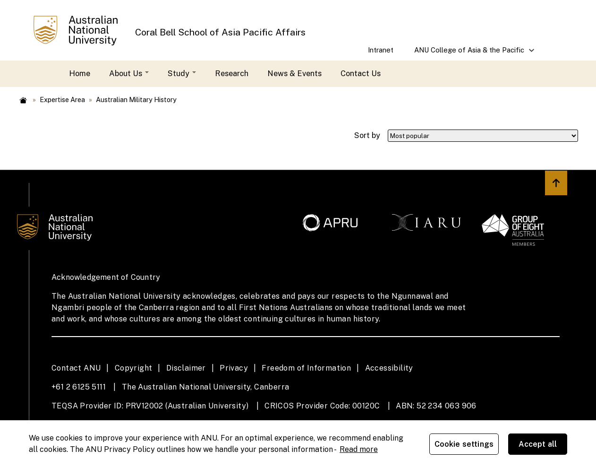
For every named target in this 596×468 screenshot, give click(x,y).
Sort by (367, 135)
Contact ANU (76, 368)
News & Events (294, 73)
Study (182, 73)
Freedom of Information (306, 368)
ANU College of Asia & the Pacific (470, 53)
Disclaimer (186, 368)
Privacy (234, 368)
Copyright (134, 368)
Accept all (538, 444)
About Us (129, 73)
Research (231, 73)
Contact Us (361, 73)
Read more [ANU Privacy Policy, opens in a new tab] (359, 449)
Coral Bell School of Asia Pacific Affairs (220, 31)
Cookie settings (464, 444)
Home (79, 73)
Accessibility (389, 368)
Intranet (380, 50)
